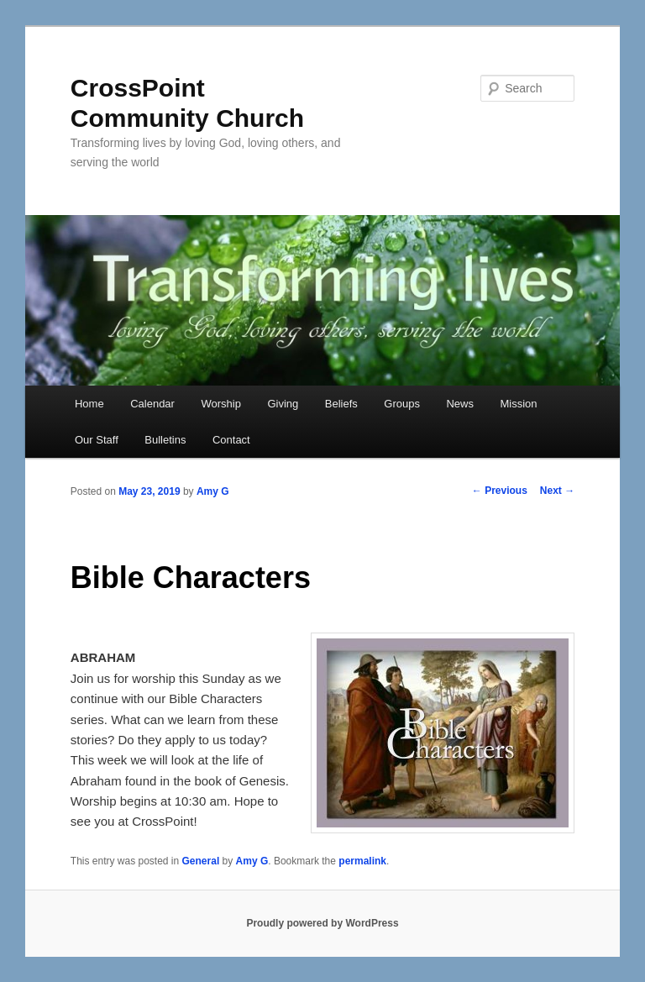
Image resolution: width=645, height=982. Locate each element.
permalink (362, 861)
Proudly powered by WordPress (322, 923)
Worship (220, 403)
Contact (231, 439)
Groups (402, 403)
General (201, 861)
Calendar (152, 403)
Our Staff (96, 439)
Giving (282, 403)
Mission (518, 403)
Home (89, 403)
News (460, 403)
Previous (499, 490)
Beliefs (341, 403)
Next (557, 490)
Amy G (213, 491)
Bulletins (165, 439)
